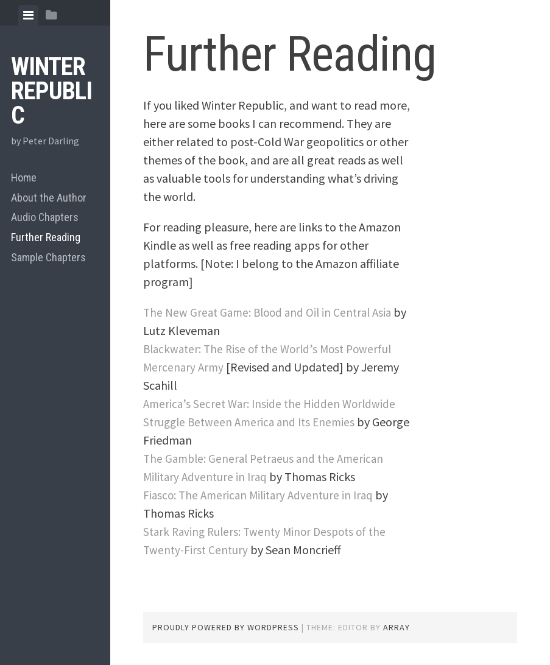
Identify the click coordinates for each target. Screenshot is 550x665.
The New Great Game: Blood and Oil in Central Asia (272, 312)
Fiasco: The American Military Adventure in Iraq (262, 494)
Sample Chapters (48, 257)
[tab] (28, 15)
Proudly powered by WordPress (225, 627)
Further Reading (45, 237)
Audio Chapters (45, 217)
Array (396, 627)
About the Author (48, 197)
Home (24, 177)
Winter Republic (51, 91)
